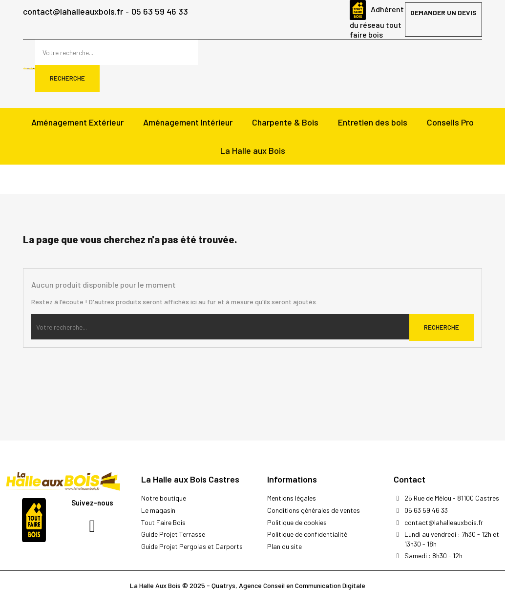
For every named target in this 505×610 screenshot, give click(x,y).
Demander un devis (443, 12)
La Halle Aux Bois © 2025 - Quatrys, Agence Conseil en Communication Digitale (247, 585)
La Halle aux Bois (252, 150)
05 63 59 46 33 (159, 12)
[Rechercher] (116, 52)
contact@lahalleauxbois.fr (73, 12)
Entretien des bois (372, 122)
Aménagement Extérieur (77, 122)
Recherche (67, 78)
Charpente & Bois (285, 122)
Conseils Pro (450, 122)
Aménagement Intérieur (187, 122)
